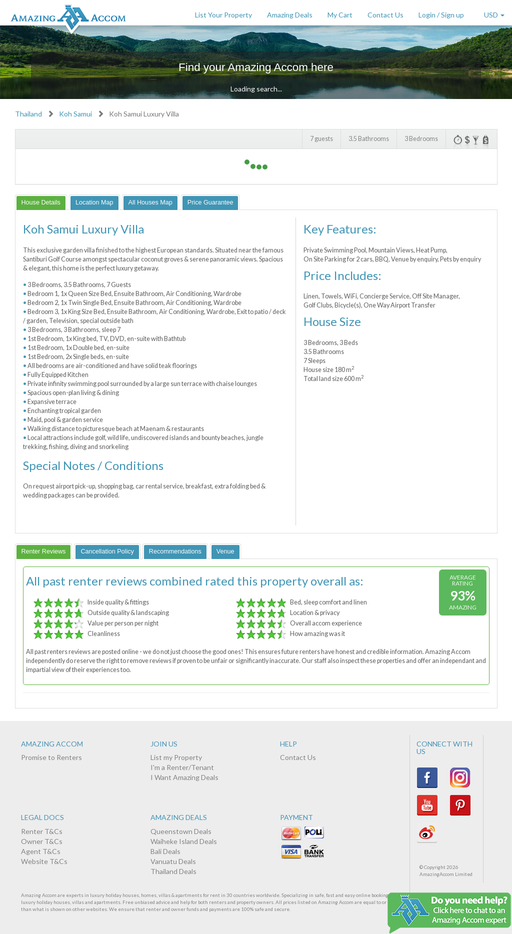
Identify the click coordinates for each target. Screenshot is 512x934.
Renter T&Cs (41, 831)
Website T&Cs (44, 861)
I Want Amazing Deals (184, 777)
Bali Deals (165, 851)
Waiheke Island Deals (183, 841)
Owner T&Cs (41, 841)
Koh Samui (75, 114)
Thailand (28, 114)
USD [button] (494, 14)
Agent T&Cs (40, 851)
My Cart (340, 14)
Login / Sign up (441, 14)
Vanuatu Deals (173, 861)
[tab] (41, 202)
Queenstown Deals (181, 831)
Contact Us (386, 14)
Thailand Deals (173, 871)
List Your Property (223, 14)
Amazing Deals (289, 14)
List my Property (176, 757)
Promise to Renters (51, 757)
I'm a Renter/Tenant (182, 767)
